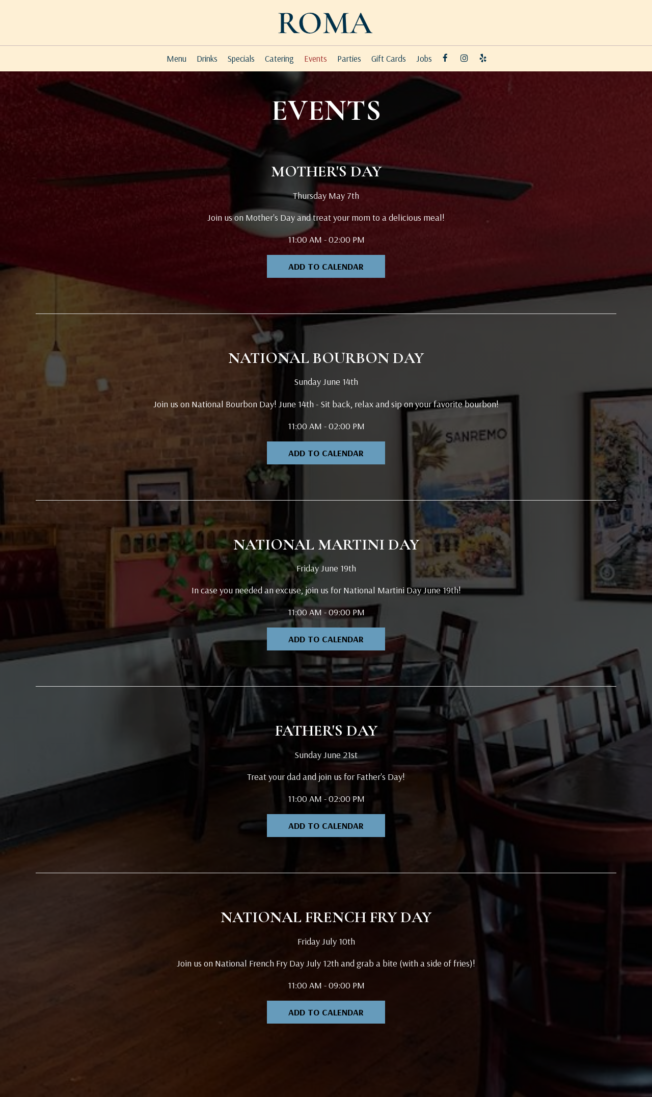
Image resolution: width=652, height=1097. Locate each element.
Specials (241, 59)
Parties (349, 59)
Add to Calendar (326, 266)
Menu (176, 59)
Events (315, 59)
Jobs (424, 59)
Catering (279, 59)
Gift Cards (388, 59)
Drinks (207, 59)
